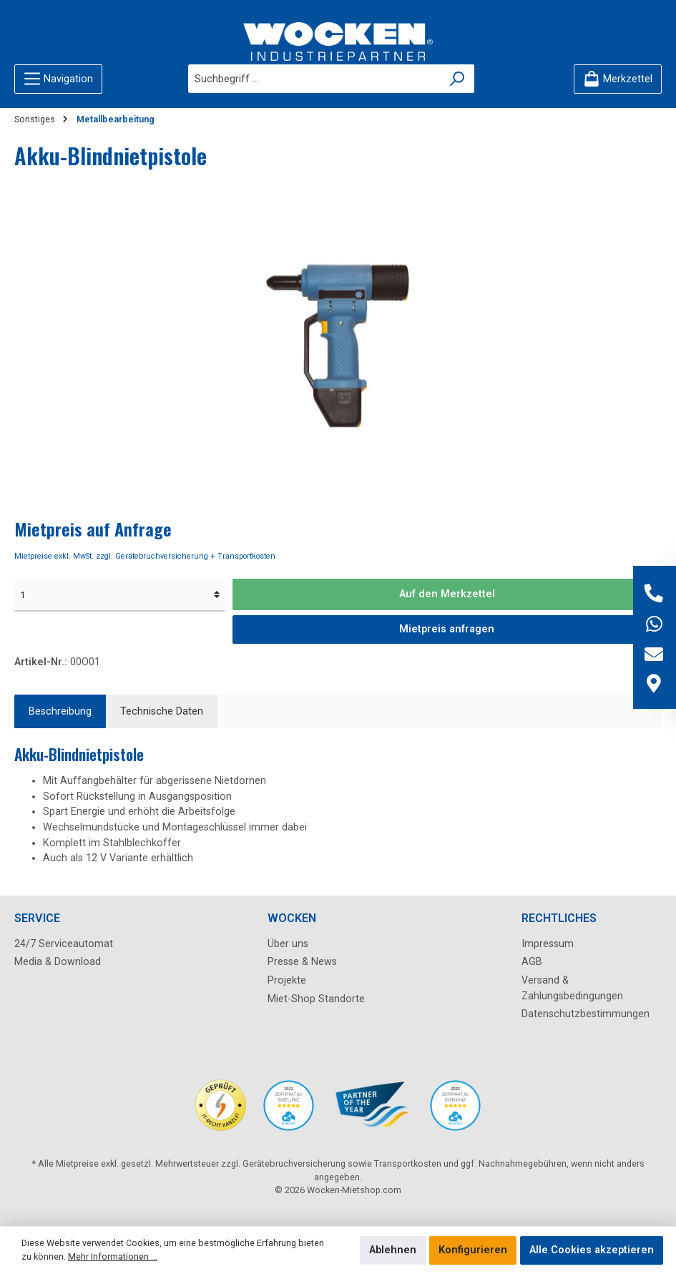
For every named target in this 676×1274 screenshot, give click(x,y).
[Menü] (58, 79)
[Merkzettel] (618, 79)
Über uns (288, 944)
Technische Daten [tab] (161, 711)
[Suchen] (457, 78)
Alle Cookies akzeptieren (591, 1250)
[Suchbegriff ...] (314, 78)
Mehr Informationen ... (112, 1256)
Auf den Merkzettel (447, 594)
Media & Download (57, 962)
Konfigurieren (473, 1250)
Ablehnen (392, 1250)
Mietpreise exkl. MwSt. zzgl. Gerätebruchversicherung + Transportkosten (144, 556)
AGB (531, 962)
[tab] (60, 712)
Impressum (547, 944)
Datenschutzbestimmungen (585, 1014)
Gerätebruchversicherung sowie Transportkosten (342, 1163)
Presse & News (302, 962)
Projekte (287, 980)
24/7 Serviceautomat (63, 944)
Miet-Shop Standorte (316, 999)
